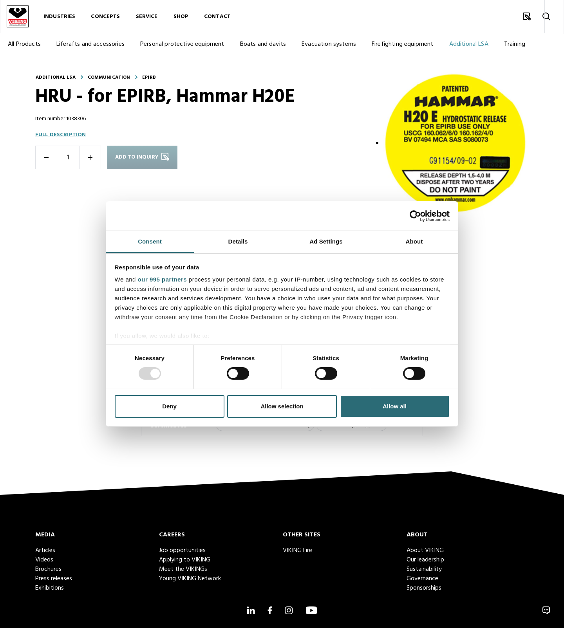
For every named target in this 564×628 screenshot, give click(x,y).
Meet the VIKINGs (183, 569)
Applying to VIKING (184, 560)
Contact (217, 17)
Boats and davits (263, 46)
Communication (109, 77)
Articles (45, 550)
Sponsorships (424, 588)
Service (147, 17)
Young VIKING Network (190, 579)
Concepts (105, 17)
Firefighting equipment (403, 46)
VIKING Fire (297, 550)
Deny (169, 406)
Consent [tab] (150, 241)
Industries (59, 17)
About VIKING (425, 550)
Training (514, 46)
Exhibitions (49, 588)
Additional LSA (468, 46)
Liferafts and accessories (90, 46)
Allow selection (281, 406)
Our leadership (425, 560)
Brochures (48, 569)
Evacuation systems (329, 46)
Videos (44, 560)
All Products (24, 46)
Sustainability (424, 569)
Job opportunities (182, 550)
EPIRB (149, 77)
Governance (422, 579)
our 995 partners (162, 279)
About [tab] (414, 241)
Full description (60, 134)
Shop (181, 17)
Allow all (395, 406)
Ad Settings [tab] (325, 241)
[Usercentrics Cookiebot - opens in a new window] (415, 216)
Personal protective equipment (182, 46)
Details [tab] (238, 241)
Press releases (53, 579)
